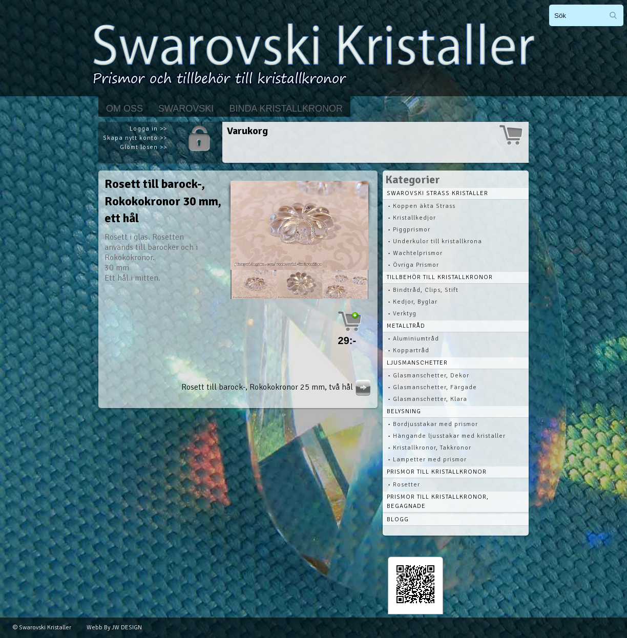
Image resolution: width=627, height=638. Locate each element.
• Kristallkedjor (412, 218)
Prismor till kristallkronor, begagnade (438, 501)
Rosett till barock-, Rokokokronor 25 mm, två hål (277, 387)
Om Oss (124, 108)
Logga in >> (148, 129)
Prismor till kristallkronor (437, 472)
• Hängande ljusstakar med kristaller (447, 436)
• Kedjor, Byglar (412, 302)
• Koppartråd (408, 350)
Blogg (398, 519)
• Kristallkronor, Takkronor (429, 448)
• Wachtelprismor (415, 253)
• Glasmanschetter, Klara (427, 399)
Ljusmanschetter (417, 363)
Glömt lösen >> (143, 147)
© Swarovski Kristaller (42, 627)
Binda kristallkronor (286, 108)
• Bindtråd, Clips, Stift (423, 290)
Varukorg (247, 130)
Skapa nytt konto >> (135, 138)
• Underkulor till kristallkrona (435, 241)
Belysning (404, 411)
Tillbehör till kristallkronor (440, 277)
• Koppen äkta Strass (421, 206)
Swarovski (186, 108)
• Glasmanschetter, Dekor (428, 375)
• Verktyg (402, 313)
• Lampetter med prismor (427, 459)
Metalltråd (406, 326)
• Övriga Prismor (413, 265)
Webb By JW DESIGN (114, 627)
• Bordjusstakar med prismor (433, 424)
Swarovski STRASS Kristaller (437, 193)
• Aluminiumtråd (413, 339)
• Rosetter (404, 484)
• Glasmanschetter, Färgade (432, 387)
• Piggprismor (409, 229)
